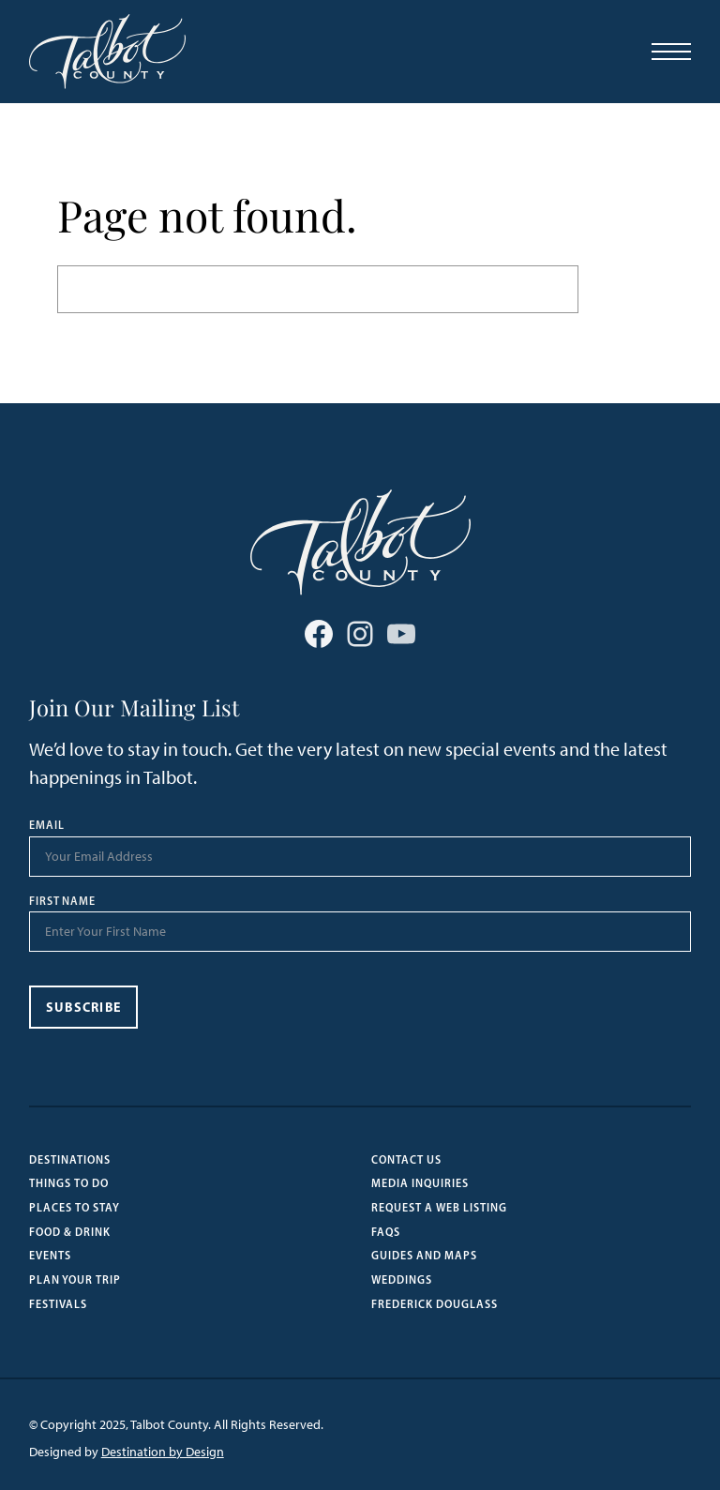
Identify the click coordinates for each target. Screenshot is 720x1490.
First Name (63, 901)
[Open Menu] (671, 51)
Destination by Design (162, 1452)
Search (621, 289)
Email (47, 825)
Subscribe (84, 1007)
